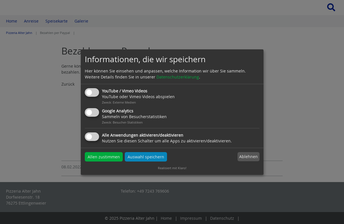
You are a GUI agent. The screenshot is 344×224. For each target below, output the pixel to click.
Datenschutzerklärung (177, 77)
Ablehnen (248, 156)
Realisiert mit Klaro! (172, 168)
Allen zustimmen (104, 157)
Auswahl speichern (146, 157)
